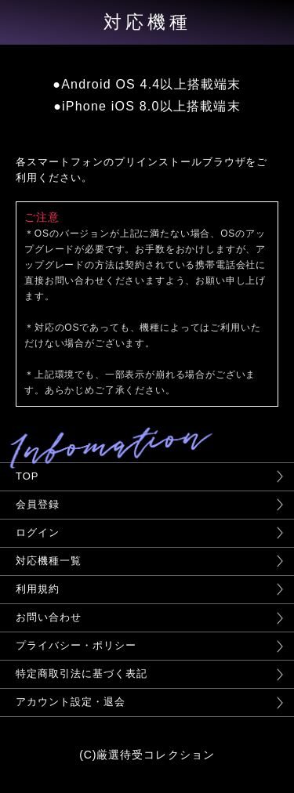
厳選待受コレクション (155, 754)
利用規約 (38, 589)
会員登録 (38, 504)
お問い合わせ (49, 617)
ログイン (38, 532)
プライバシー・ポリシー (76, 645)
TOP (27, 476)
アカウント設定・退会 (70, 702)
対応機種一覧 (49, 561)
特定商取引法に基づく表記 (81, 673)
